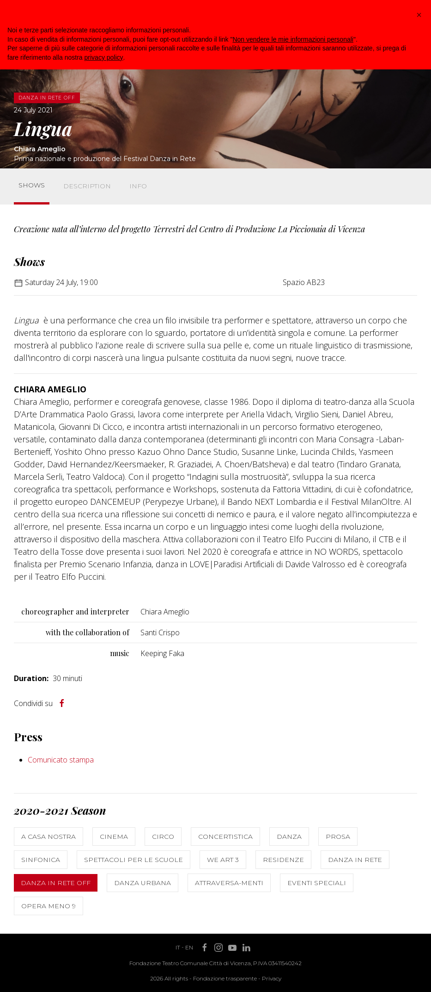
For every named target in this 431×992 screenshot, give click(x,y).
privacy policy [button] (104, 57)
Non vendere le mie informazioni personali (292, 39)
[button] (419, 14)
